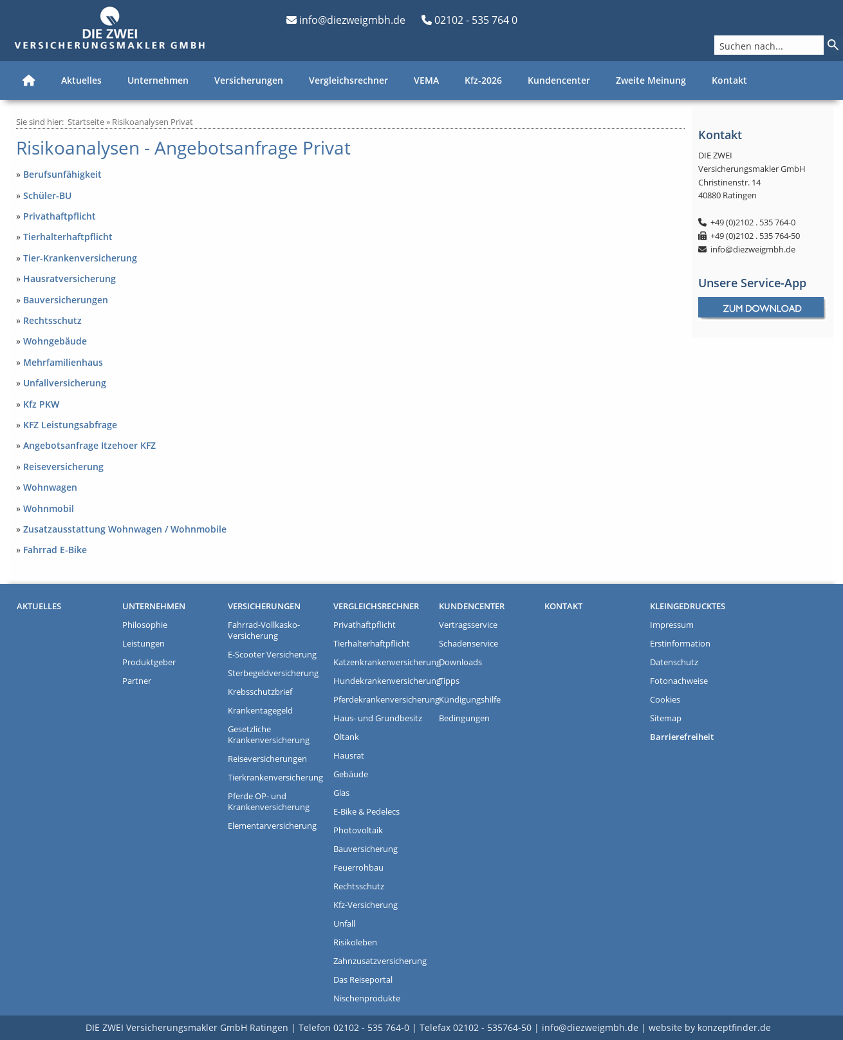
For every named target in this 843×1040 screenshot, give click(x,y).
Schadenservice (468, 643)
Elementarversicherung (272, 825)
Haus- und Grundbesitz (377, 718)
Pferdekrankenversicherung (382, 699)
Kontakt (729, 80)
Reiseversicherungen (267, 758)
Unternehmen (158, 80)
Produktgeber (149, 662)
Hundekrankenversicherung (382, 681)
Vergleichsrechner (348, 80)
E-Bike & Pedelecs (366, 811)
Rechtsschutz (52, 320)
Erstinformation (680, 643)
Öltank (346, 737)
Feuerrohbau (358, 867)
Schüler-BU (47, 195)
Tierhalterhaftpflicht (68, 237)
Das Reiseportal (363, 979)
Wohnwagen (50, 487)
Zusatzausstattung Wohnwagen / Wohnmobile (125, 529)
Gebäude (350, 774)
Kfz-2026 (483, 80)
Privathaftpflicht (59, 216)
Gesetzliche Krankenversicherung (269, 735)
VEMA (426, 80)
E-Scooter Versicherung (272, 654)
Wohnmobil (48, 508)
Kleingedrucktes (687, 606)
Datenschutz (674, 662)
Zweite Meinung (651, 80)
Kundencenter (559, 80)
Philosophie (144, 624)
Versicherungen (248, 80)
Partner (136, 681)
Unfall (344, 923)
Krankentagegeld (260, 710)
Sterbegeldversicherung (273, 673)
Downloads (460, 662)
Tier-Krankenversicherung (80, 258)
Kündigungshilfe (470, 699)
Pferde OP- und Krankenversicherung (269, 802)
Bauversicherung (365, 849)
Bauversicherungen (65, 300)
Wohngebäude (55, 341)
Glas (341, 793)
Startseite (86, 122)
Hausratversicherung (69, 278)
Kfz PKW (41, 404)
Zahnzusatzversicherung (380, 961)
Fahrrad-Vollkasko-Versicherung (264, 630)
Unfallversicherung (64, 383)
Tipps (449, 681)
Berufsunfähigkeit (62, 174)
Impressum (672, 624)
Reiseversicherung (63, 466)
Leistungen (143, 643)
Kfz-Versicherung (365, 905)
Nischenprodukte (366, 998)
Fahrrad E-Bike (55, 550)
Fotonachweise (679, 681)
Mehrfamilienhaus (63, 362)
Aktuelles (81, 80)
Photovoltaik (358, 830)
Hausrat (348, 755)
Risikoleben (355, 942)
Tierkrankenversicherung (275, 777)
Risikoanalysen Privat (152, 122)
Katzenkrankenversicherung (382, 662)
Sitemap (665, 718)
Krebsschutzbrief (260, 691)
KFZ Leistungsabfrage (70, 425)
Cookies (665, 699)
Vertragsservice (468, 624)
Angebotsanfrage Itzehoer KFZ (89, 445)
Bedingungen (464, 718)
